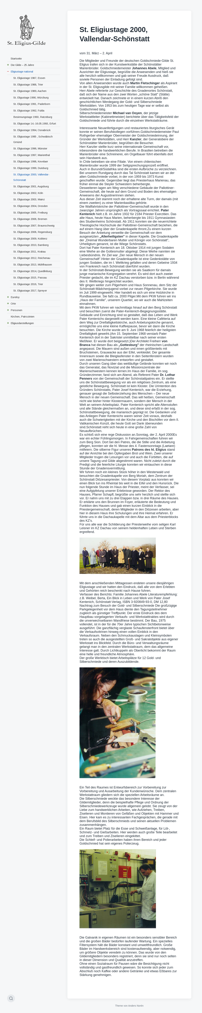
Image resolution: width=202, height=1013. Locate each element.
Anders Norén (135, 1005)
